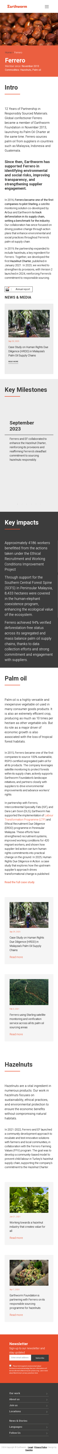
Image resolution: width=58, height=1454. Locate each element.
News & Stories (18, 1421)
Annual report (23, 289)
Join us (13, 1405)
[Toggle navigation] (47, 6)
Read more (13, 361)
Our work (14, 1393)
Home (8, 52)
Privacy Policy (40, 1447)
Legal (30, 1447)
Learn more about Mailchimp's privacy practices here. (28, 1372)
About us (14, 1399)
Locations (15, 1411)
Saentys (29, 1450)
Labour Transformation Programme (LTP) (29, 817)
